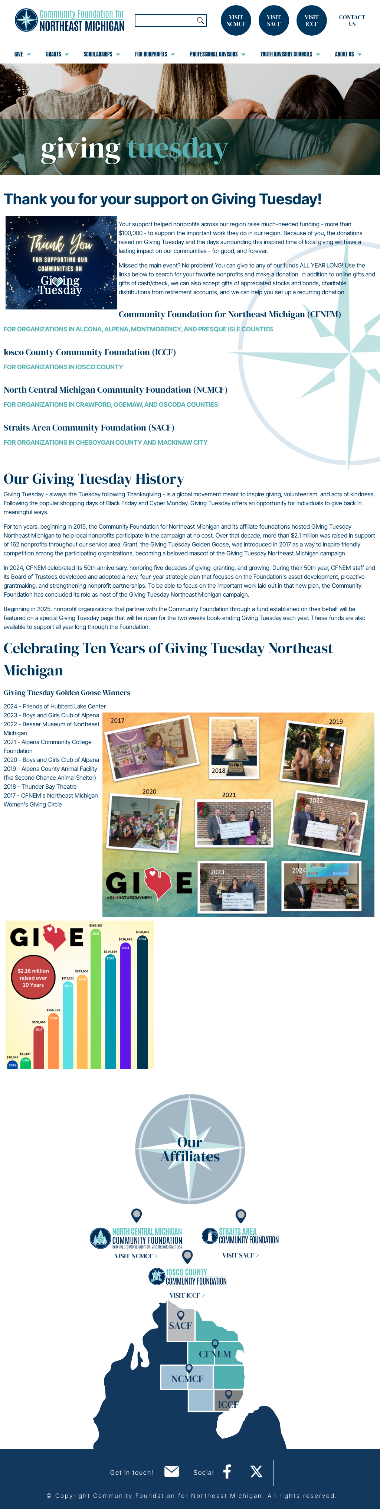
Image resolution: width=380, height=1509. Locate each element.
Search (200, 20)
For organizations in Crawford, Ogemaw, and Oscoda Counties (111, 404)
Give (22, 54)
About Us (348, 54)
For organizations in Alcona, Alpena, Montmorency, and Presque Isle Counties (138, 329)
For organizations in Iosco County (63, 367)
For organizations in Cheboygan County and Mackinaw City (106, 442)
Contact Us (352, 20)
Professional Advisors (218, 54)
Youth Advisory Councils (290, 54)
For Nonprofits (155, 54)
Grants (57, 54)
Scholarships (102, 54)
